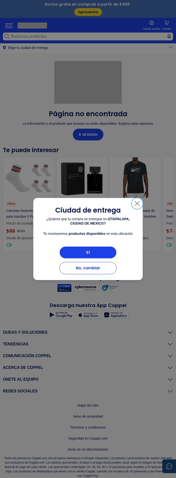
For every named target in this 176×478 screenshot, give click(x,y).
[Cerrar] (137, 203)
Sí (88, 252)
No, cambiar (88, 268)
